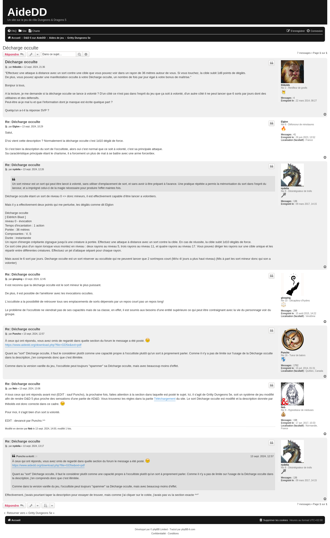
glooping (286, 298)
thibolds (285, 85)
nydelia (285, 188)
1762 (295, 365)
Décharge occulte (20, 47)
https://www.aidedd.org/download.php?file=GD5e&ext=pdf (43, 345)
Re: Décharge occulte (22, 122)
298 (295, 310)
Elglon (284, 121)
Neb (283, 407)
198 (295, 420)
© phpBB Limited (159, 529)
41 (294, 134)
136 (295, 201)
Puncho (285, 352)
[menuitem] (11, 31)
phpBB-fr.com (188, 529)
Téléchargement (165, 398)
